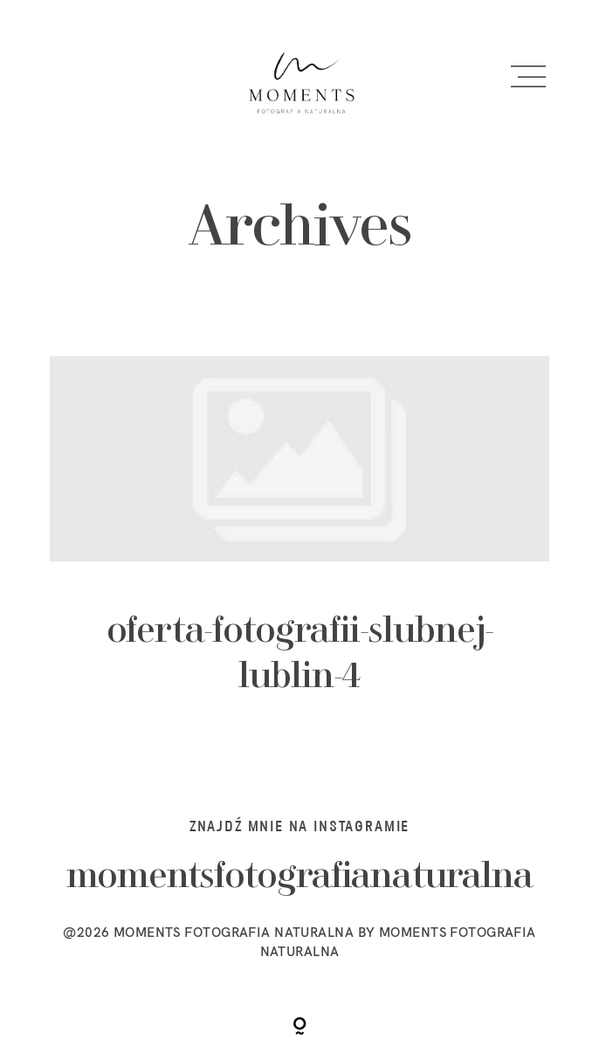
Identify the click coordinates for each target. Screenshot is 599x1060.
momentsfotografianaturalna (300, 877)
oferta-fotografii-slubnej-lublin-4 (300, 547)
